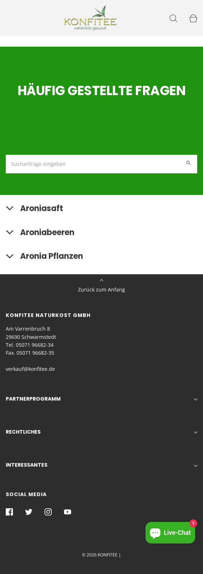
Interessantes (26, 464)
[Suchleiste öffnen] (173, 18)
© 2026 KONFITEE (99, 555)
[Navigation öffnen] (10, 18)
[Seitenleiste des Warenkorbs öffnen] (193, 18)
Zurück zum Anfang (101, 286)
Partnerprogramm (33, 398)
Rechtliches (23, 431)
